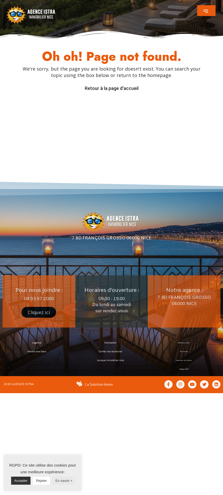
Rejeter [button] (41, 481)
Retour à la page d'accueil (112, 88)
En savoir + (64, 481)
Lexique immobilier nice (110, 360)
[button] (206, 10)
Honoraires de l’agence (183, 360)
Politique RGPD (184, 369)
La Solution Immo (97, 384)
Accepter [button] (20, 481)
